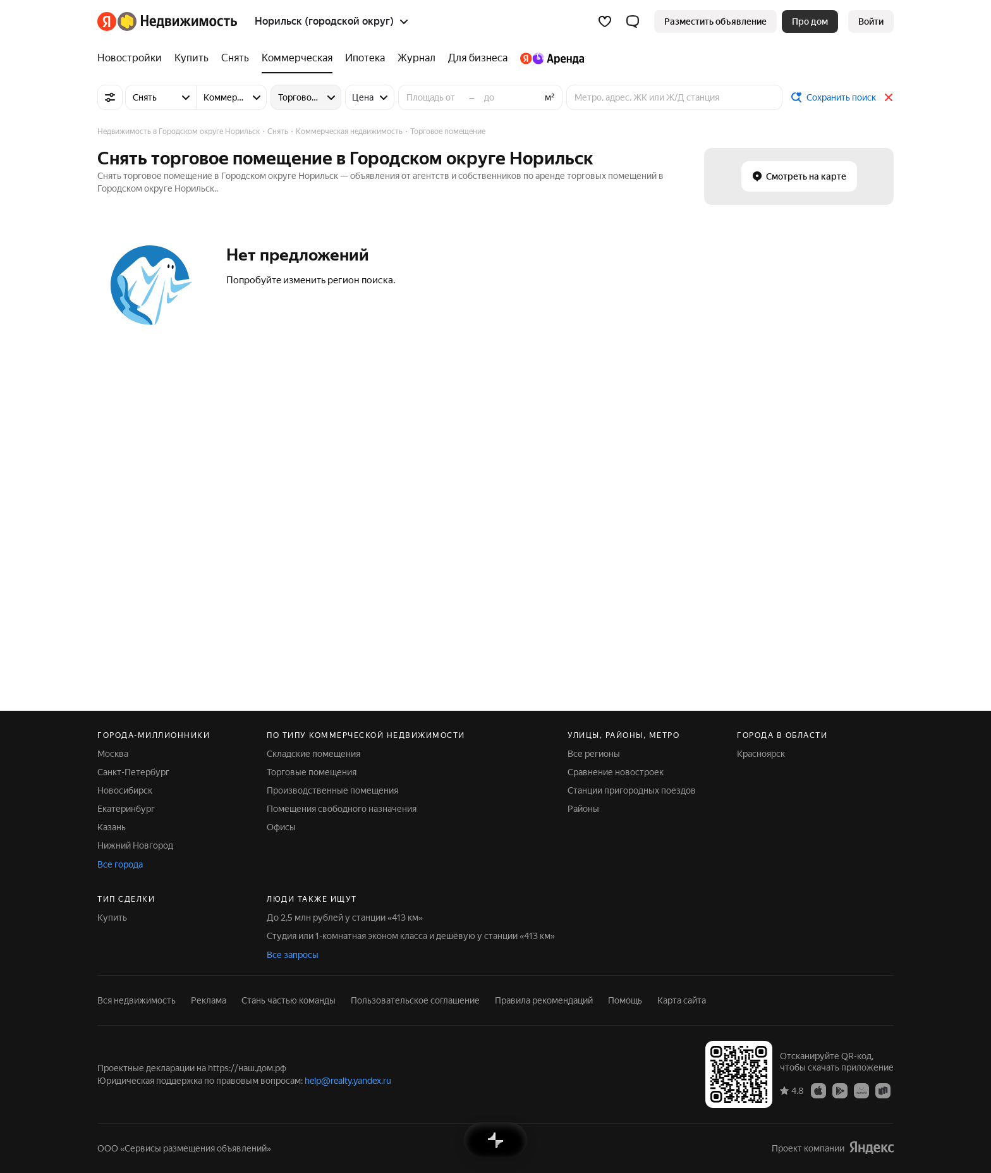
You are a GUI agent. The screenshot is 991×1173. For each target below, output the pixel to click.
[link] (871, 21)
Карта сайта (681, 1000)
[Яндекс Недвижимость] (177, 21)
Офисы (281, 827)
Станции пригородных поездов (632, 790)
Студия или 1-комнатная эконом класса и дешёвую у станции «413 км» (411, 936)
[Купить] (191, 58)
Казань (111, 827)
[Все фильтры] (110, 97)
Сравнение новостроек (616, 772)
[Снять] (235, 58)
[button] (632, 21)
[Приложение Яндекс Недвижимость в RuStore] (883, 1090)
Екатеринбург (126, 809)
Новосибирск (124, 790)
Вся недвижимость (136, 1000)
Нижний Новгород (135, 845)
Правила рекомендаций (544, 1000)
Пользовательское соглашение (415, 1000)
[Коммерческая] (297, 58)
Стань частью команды (288, 1000)
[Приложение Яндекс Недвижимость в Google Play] (840, 1090)
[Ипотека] (365, 58)
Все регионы (594, 754)
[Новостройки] (132, 58)
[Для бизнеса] (478, 58)
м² (550, 97)
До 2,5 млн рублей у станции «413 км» (345, 917)
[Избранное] (604, 21)
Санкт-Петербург (133, 772)
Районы (583, 809)
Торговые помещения (311, 772)
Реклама (208, 1000)
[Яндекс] (106, 21)
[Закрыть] (889, 97)
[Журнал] (416, 58)
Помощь (625, 1000)
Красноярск (761, 754)
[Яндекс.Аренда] (549, 58)
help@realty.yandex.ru (348, 1081)
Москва (112, 754)
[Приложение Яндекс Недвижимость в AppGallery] (861, 1090)
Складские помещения (313, 754)
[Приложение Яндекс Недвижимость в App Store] (818, 1090)
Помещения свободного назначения (341, 809)
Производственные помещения (332, 790)
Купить (112, 917)
